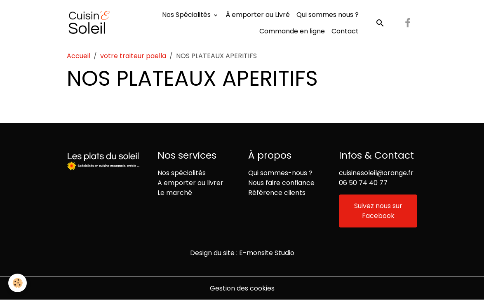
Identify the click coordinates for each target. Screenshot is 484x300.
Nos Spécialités (187, 14)
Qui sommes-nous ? (280, 173)
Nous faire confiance (281, 183)
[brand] (89, 23)
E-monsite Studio (266, 253)
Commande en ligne (292, 31)
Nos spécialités (181, 173)
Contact (345, 31)
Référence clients (276, 192)
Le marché (174, 192)
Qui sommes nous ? (327, 14)
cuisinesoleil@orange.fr (376, 173)
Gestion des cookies (242, 288)
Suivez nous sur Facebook (378, 210)
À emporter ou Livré (258, 14)
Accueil (78, 56)
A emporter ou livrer (190, 183)
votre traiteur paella (133, 56)
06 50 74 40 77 (363, 183)
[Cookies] (17, 283)
